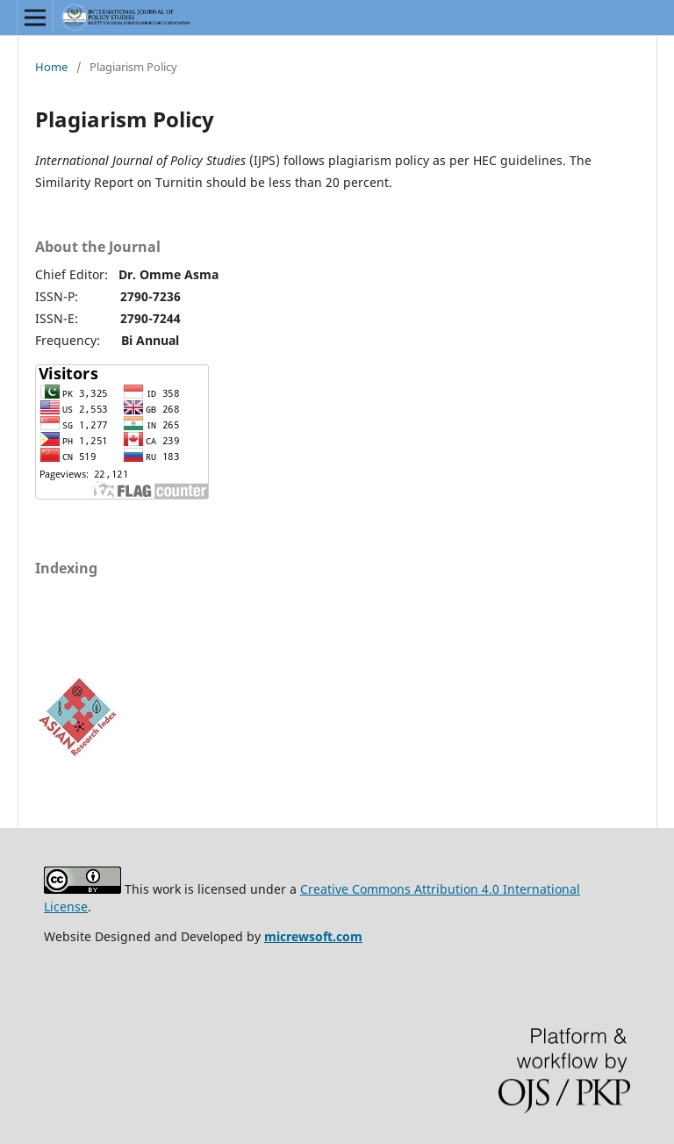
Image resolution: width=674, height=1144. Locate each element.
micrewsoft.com (313, 936)
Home (51, 67)
